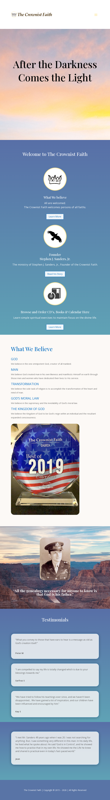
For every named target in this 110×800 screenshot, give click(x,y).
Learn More (55, 93)
